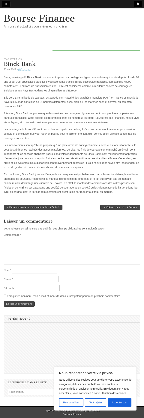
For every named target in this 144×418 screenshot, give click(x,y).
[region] (95, 389)
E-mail (8, 279)
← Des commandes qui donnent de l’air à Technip (33, 207)
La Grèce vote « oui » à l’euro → (120, 207)
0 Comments (24, 69)
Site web (9, 288)
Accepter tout (120, 402)
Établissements (13, 59)
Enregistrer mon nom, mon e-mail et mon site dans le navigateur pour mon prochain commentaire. (64, 296)
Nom (7, 270)
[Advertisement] (96, 44)
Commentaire (12, 234)
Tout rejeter (95, 402)
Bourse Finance (39, 18)
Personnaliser (71, 402)
